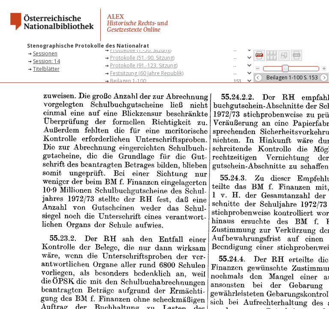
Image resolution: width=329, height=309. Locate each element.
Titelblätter (46, 69)
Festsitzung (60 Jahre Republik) (146, 73)
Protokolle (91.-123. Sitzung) (143, 65)
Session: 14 (46, 61)
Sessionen (45, 53)
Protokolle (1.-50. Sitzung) (140, 50)
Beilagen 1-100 (128, 81)
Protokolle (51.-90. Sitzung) (142, 57)
